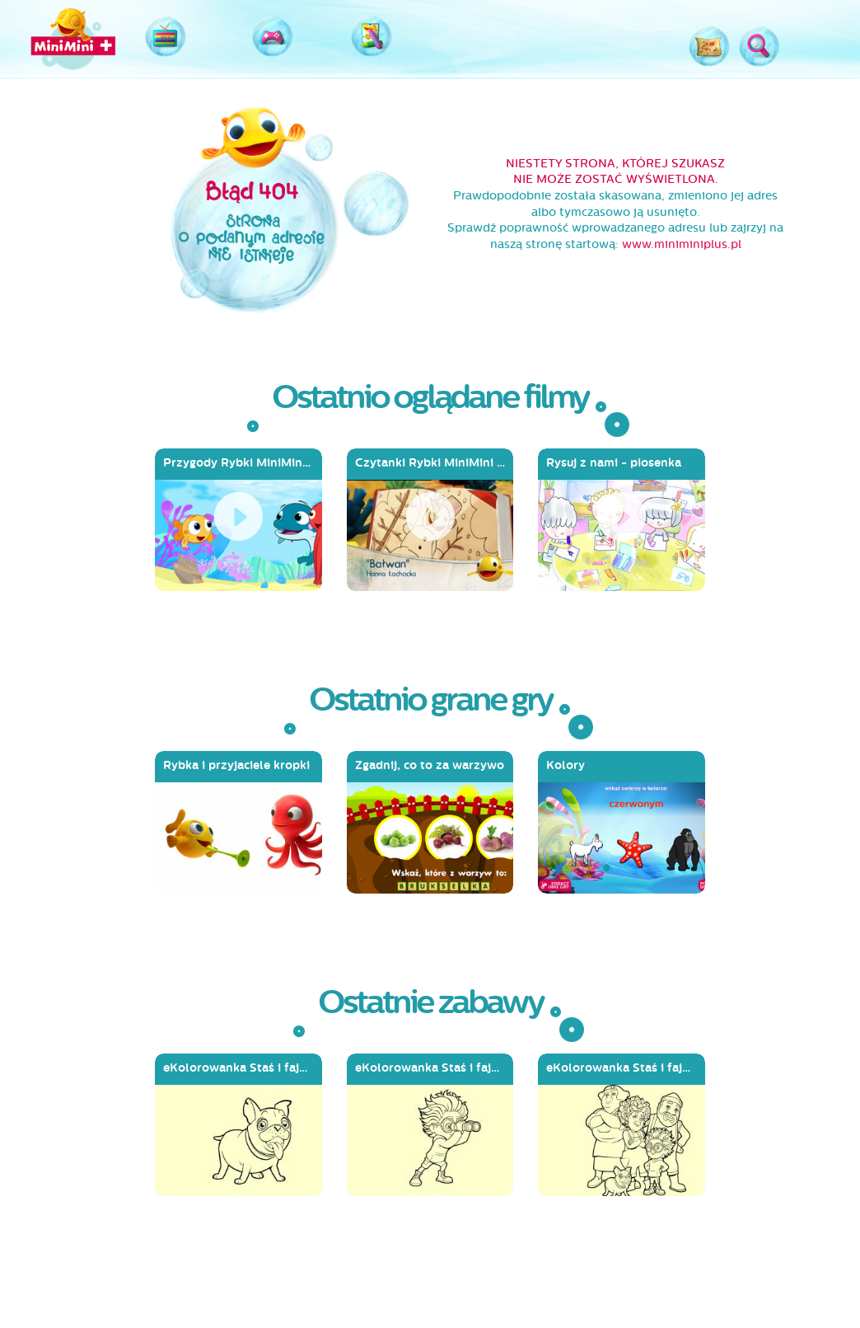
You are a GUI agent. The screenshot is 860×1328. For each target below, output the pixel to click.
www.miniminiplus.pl (681, 244)
